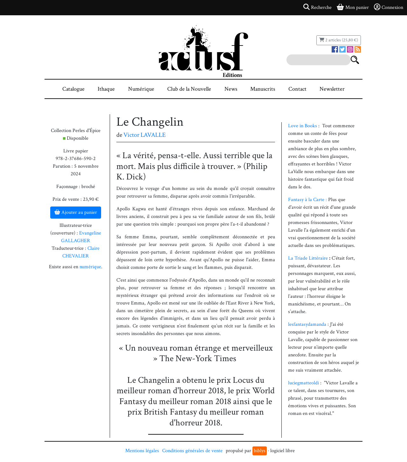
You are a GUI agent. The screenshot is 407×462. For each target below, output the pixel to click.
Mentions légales (142, 450)
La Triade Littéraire (308, 258)
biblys (260, 450)
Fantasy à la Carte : (307, 199)
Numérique (141, 89)
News (230, 89)
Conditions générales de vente (192, 450)
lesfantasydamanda (308, 324)
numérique (90, 266)
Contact (297, 89)
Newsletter (332, 89)
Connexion (388, 7)
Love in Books (302, 125)
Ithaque (106, 89)
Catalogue (73, 89)
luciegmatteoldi (304, 383)
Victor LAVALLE (144, 135)
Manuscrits (262, 89)
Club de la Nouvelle (189, 89)
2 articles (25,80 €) (338, 40)
